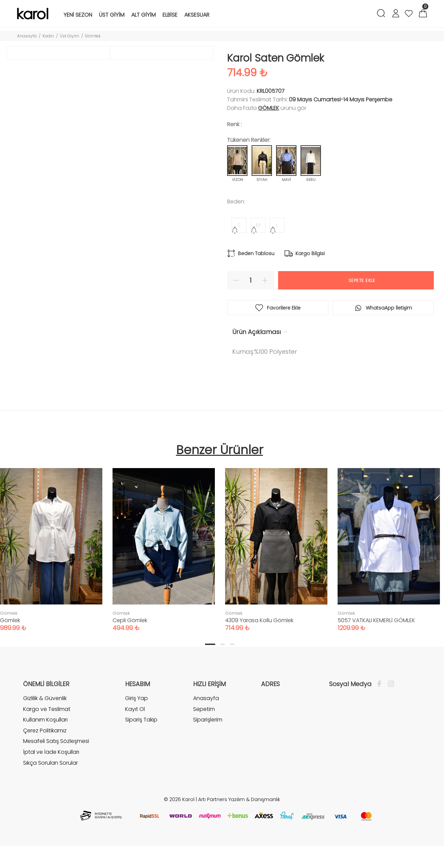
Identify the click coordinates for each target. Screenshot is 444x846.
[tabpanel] (163, 542)
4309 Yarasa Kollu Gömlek (259, 620)
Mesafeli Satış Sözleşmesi (56, 741)
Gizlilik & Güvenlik (45, 698)
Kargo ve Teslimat (46, 709)
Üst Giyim (69, 36)
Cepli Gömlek (130, 620)
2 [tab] (223, 644)
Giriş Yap (136, 698)
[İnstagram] (389, 684)
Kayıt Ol (135, 709)
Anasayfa (27, 36)
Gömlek (93, 36)
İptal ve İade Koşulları (51, 752)
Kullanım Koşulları (45, 720)
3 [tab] (232, 644)
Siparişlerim (207, 720)
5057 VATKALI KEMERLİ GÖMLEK (376, 620)
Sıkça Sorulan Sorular (50, 763)
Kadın (48, 36)
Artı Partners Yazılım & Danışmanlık (239, 799)
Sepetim (204, 709)
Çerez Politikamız (45, 730)
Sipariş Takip (141, 720)
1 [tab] (210, 644)
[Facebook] (381, 684)
